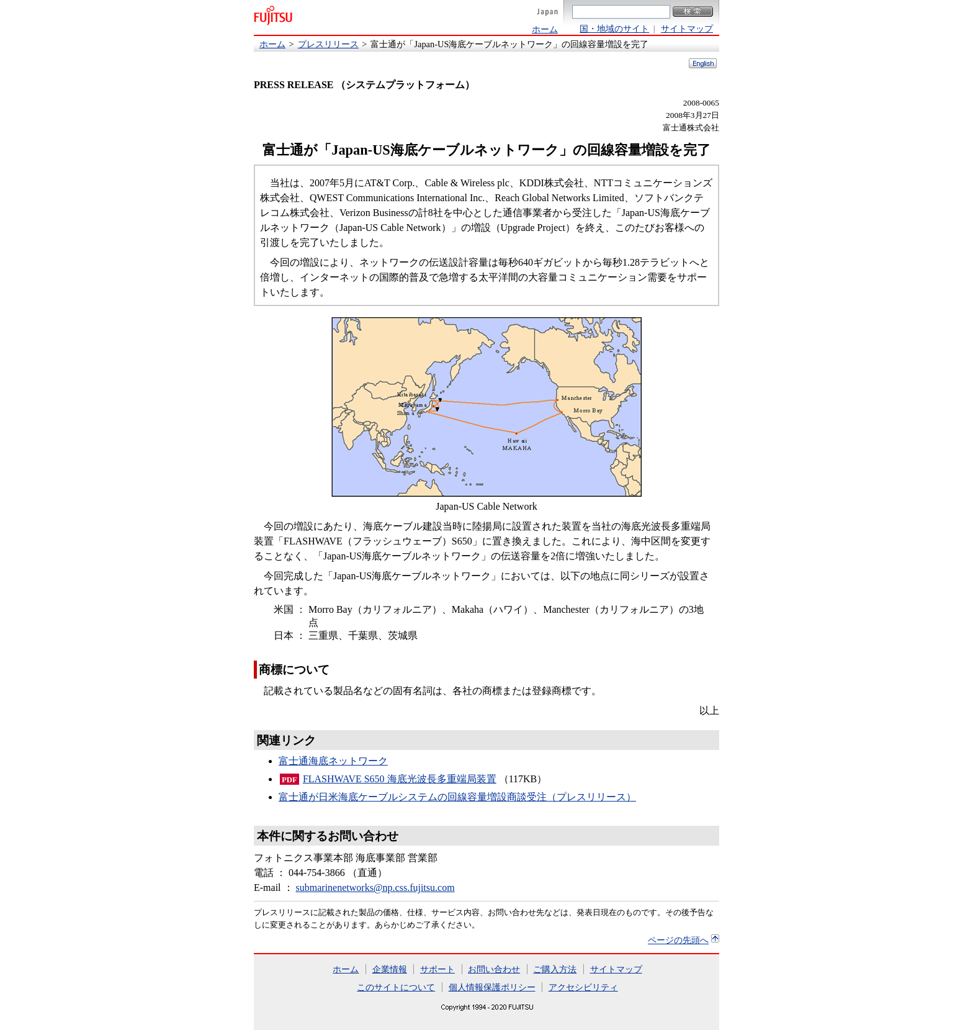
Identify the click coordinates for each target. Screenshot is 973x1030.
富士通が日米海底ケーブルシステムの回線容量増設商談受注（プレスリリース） (457, 797)
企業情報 (389, 969)
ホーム (545, 29)
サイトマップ (687, 29)
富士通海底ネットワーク (333, 761)
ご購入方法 (554, 969)
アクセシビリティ (583, 987)
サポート (437, 969)
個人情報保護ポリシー (492, 987)
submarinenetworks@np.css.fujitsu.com (375, 887)
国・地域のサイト (614, 29)
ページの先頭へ (678, 940)
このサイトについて (396, 987)
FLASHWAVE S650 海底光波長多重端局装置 (399, 779)
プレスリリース (328, 44)
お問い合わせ (494, 969)
